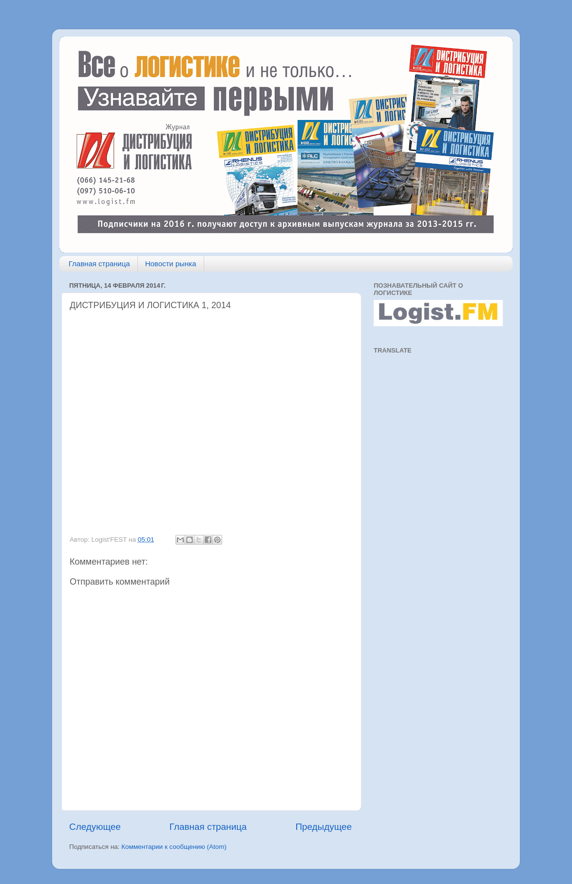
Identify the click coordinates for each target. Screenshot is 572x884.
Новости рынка (170, 263)
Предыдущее (323, 827)
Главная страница (99, 263)
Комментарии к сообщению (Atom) (174, 846)
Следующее (95, 827)
